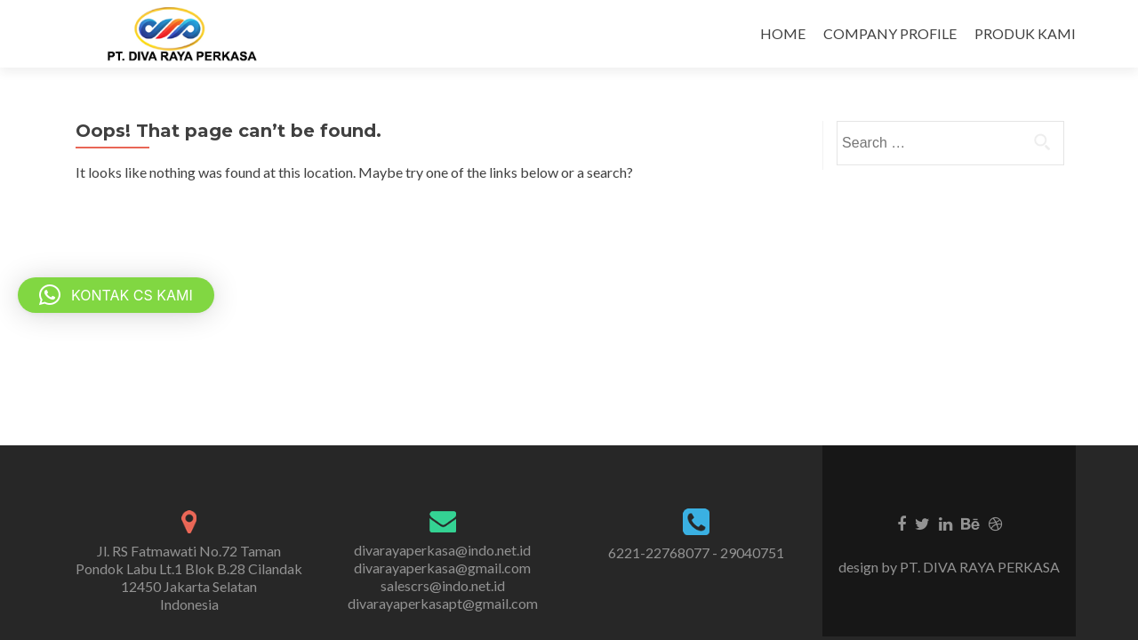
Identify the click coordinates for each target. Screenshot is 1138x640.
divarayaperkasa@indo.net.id (442, 549)
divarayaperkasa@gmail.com (442, 567)
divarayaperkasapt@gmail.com (443, 603)
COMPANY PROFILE (890, 33)
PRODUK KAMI (1025, 33)
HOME (782, 33)
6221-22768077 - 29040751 (696, 552)
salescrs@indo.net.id (443, 585)
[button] (116, 295)
